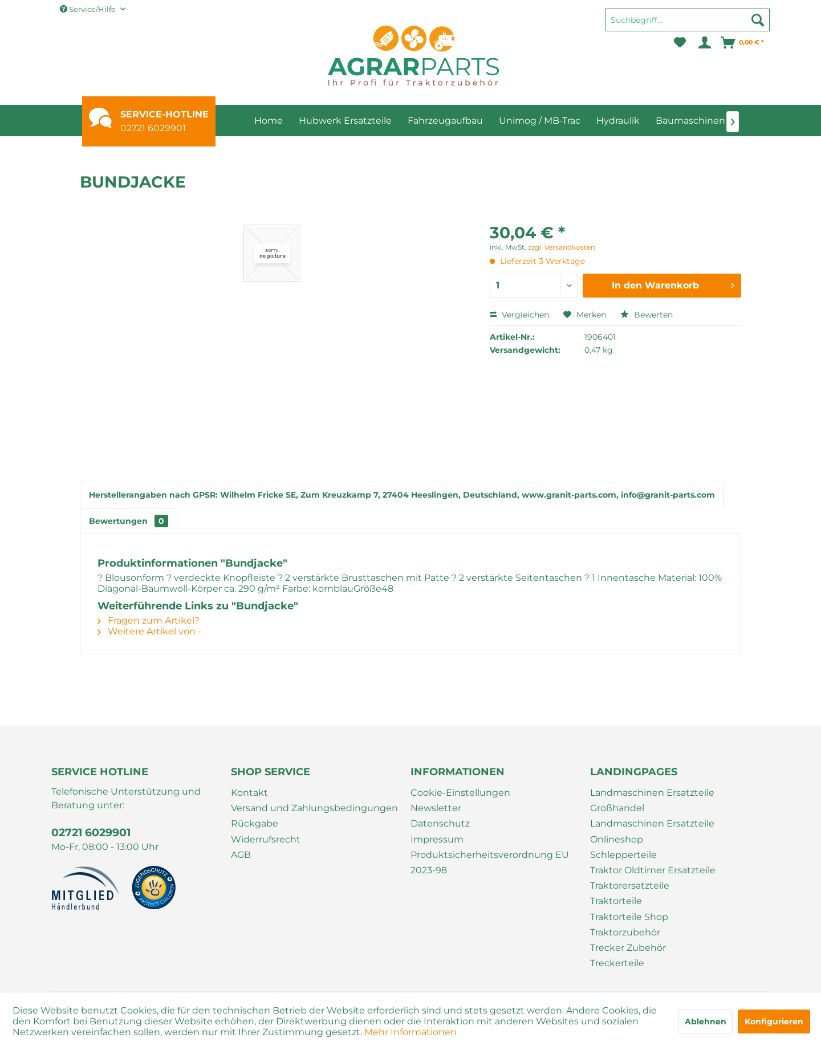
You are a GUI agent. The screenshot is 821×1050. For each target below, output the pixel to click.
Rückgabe (254, 823)
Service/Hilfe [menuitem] (88, 9)
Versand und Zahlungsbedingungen (314, 808)
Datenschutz (440, 823)
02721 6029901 (153, 128)
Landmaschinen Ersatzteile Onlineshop (652, 831)
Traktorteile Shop (629, 916)
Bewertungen (128, 521)
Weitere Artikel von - (149, 631)
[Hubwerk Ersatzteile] (345, 121)
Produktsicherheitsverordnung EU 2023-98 (489, 862)
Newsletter (435, 808)
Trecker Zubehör (628, 947)
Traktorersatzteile (629, 885)
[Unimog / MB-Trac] (539, 121)
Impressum (437, 839)
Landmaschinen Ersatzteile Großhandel (652, 800)
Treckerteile (617, 963)
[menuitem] (687, 25)
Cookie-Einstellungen (460, 792)
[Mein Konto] (704, 42)
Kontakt (249, 792)
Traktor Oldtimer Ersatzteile (653, 870)
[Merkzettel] (680, 42)
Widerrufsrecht (265, 839)
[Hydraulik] (618, 121)
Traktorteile (616, 901)
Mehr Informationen (410, 1032)
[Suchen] (758, 20)
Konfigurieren (774, 1021)
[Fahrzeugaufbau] (445, 121)
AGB (241, 854)
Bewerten (646, 315)
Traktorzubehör (625, 932)
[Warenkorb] (743, 42)
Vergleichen (519, 315)
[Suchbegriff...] (687, 20)
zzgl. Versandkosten (561, 247)
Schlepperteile (623, 854)
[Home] (268, 121)
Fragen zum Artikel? (148, 620)
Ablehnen (705, 1021)
